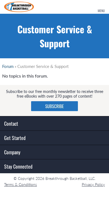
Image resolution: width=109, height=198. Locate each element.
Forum (7, 66)
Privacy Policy (93, 184)
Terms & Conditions (20, 184)
